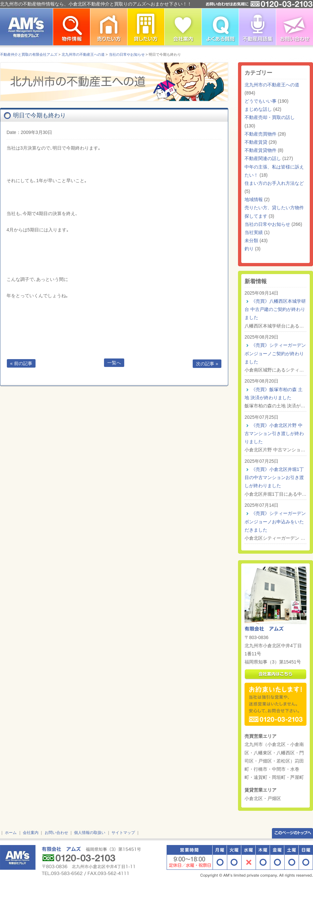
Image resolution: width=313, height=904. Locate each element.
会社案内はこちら (275, 674)
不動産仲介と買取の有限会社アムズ (28, 54)
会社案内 (30, 832)
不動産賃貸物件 (260, 150)
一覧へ (114, 362)
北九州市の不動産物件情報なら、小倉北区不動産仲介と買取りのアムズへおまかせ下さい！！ (96, 4)
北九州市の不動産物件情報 (71, 26)
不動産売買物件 (260, 134)
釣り (249, 248)
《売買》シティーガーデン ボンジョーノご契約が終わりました (275, 353)
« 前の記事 (21, 363)
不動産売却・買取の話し (270, 117)
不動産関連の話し (263, 158)
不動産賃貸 (256, 142)
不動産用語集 (257, 26)
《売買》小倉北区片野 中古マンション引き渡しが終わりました (274, 433)
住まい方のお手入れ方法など (274, 183)
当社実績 (254, 232)
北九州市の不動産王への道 (272, 84)
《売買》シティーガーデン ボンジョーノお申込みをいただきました (275, 521)
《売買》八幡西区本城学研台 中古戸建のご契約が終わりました (275, 309)
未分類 (251, 240)
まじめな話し (258, 109)
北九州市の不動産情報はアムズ (26, 26)
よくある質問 (220, 26)
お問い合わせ (294, 26)
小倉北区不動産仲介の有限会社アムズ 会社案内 (182, 26)
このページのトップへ (292, 832)
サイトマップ (123, 832)
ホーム (11, 832)
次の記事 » (207, 363)
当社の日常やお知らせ (267, 224)
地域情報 (254, 199)
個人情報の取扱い (89, 832)
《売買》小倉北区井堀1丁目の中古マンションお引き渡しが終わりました (274, 477)
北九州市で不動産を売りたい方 (108, 26)
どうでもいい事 (260, 101)
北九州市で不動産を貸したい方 (145, 26)
